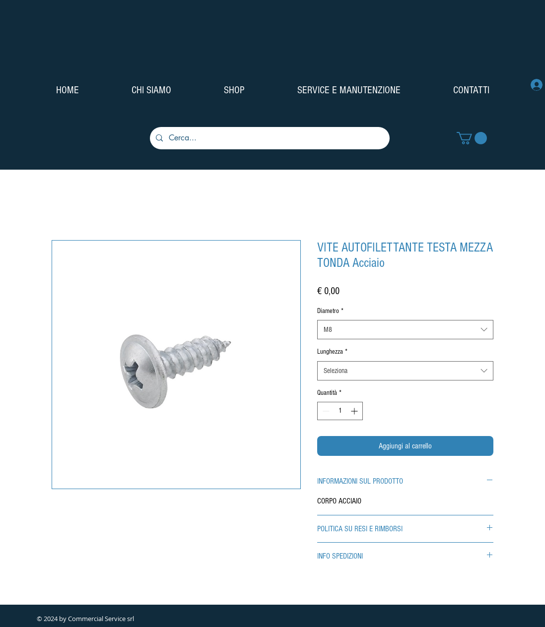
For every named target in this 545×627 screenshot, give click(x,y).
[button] (472, 138)
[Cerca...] (269, 138)
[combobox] (405, 329)
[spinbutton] (340, 411)
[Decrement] (325, 411)
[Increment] (355, 411)
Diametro (330, 311)
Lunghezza (332, 352)
